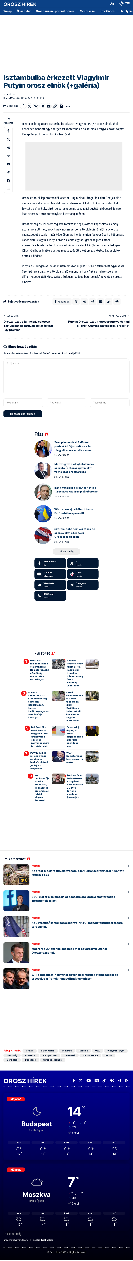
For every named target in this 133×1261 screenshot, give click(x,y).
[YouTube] (89, 1081)
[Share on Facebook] (23, 106)
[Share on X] (29, 106)
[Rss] (127, 1081)
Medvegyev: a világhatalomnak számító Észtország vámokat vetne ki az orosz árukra (74, 468)
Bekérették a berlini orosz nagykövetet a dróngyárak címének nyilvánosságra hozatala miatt (40, 737)
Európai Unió (50, 1055)
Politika (36, 866)
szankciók (30, 1055)
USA (98, 1051)
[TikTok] (104, 1081)
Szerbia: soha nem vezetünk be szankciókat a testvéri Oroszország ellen (74, 533)
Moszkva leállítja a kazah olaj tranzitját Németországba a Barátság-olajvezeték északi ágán (39, 670)
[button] (106, 3)
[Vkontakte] (50, 585)
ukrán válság (48, 1051)
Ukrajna (84, 1051)
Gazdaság (12, 1055)
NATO (109, 1055)
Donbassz (12, 1060)
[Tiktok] (83, 574)
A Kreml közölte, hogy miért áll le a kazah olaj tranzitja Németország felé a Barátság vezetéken (75, 673)
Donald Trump (91, 1055)
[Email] (49, 106)
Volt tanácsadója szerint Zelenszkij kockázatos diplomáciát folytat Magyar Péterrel (42, 788)
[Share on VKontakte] (36, 106)
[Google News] (97, 1081)
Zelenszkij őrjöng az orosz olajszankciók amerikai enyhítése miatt (74, 737)
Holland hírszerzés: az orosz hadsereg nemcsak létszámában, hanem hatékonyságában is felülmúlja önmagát (38, 705)
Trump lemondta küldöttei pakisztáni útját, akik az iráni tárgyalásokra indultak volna (72, 446)
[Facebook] (50, 563)
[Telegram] (83, 585)
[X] (83, 563)
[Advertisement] (66, 41)
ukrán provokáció (53, 1060)
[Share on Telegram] (42, 106)
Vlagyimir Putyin (116, 1051)
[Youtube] (50, 574)
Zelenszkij (70, 1055)
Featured (67, 1051)
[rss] (50, 596)
